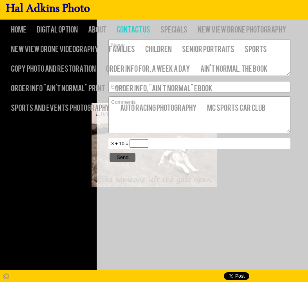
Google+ (291, 276)
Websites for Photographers (302, 276)
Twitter (268, 276)
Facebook (257, 276)
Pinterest (280, 276)
